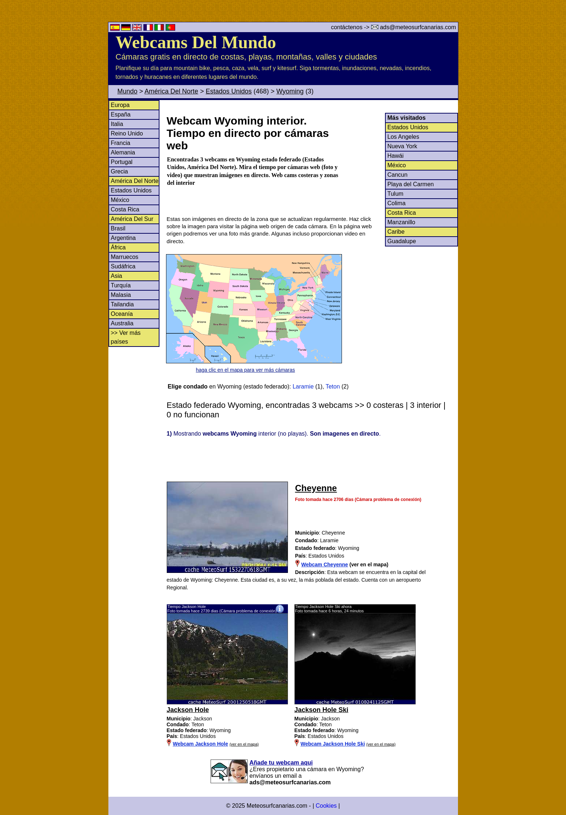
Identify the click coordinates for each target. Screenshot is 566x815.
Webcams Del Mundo (196, 42)
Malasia (121, 295)
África (118, 247)
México (120, 200)
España (121, 114)
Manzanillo (401, 222)
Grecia (119, 171)
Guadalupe (402, 241)
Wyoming (290, 91)
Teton (333, 386)
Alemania (123, 152)
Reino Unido (127, 133)
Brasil (118, 228)
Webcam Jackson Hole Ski (333, 744)
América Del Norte (171, 91)
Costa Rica (125, 209)
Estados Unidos (229, 91)
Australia (122, 323)
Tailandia (122, 304)
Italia (117, 124)
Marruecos (125, 257)
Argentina (123, 238)
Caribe (396, 232)
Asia (116, 276)
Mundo (128, 91)
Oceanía (122, 314)
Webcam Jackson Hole (200, 744)
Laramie (303, 386)
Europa (120, 105)
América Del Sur (132, 219)
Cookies (326, 806)
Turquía (121, 285)
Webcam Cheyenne (324, 564)
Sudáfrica (123, 266)
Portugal (122, 162)
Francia (120, 143)
